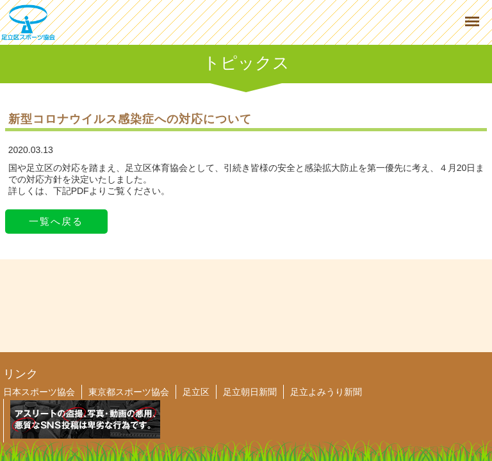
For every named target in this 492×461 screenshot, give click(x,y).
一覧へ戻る (56, 221)
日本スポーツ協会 (39, 392)
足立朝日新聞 (250, 392)
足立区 (196, 392)
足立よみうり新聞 (326, 392)
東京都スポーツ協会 (128, 392)
